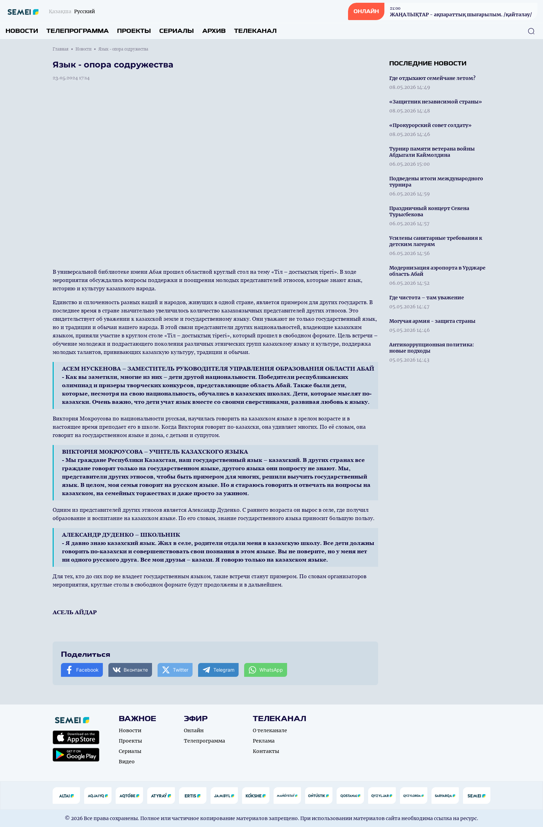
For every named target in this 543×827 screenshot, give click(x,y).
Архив (214, 31)
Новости (22, 31)
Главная (61, 49)
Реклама (264, 741)
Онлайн (194, 730)
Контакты (266, 751)
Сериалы (176, 31)
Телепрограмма (77, 31)
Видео (127, 761)
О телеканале (270, 730)
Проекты (134, 31)
